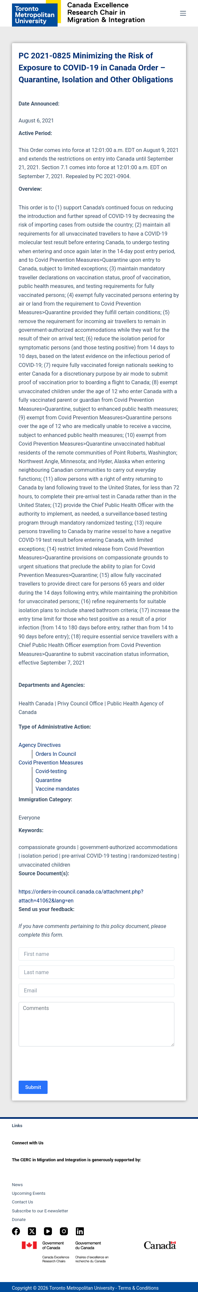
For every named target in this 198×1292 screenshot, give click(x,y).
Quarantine (49, 780)
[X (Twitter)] (32, 1231)
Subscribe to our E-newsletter (40, 1210)
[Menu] (183, 13)
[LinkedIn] (80, 1231)
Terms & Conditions (138, 1288)
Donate (19, 1219)
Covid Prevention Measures (51, 762)
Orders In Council (56, 754)
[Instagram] (64, 1231)
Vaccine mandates (58, 789)
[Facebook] (16, 1231)
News (17, 1184)
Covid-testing (51, 771)
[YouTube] (48, 1231)
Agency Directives (40, 745)
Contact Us (22, 1201)
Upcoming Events (29, 1193)
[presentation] (69, 1064)
